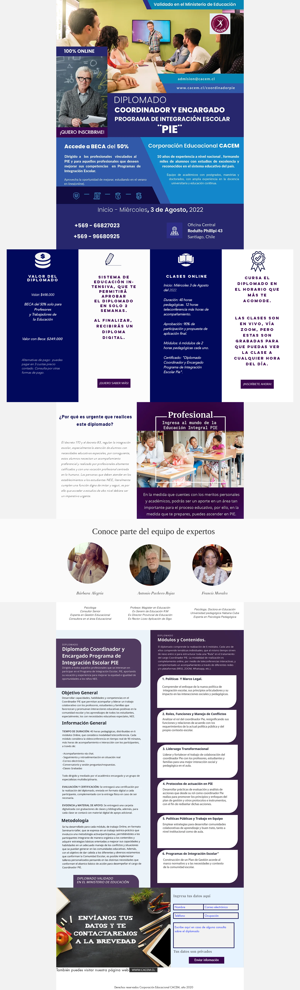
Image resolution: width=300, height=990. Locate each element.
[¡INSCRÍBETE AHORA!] (257, 384)
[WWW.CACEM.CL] (143, 970)
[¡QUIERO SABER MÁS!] (113, 383)
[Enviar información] (206, 960)
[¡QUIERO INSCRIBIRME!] (82, 132)
